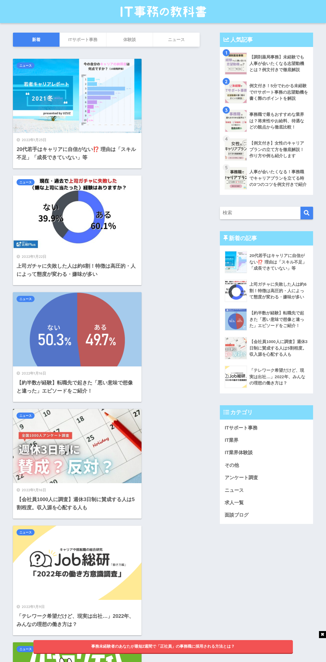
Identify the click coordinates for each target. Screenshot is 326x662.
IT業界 (231, 440)
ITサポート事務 (241, 428)
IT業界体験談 (239, 453)
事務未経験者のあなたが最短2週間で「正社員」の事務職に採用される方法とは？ (163, 646)
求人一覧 (234, 503)
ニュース (25, 65)
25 (123, 590)
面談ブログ (237, 516)
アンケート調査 (241, 478)
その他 (232, 465)
